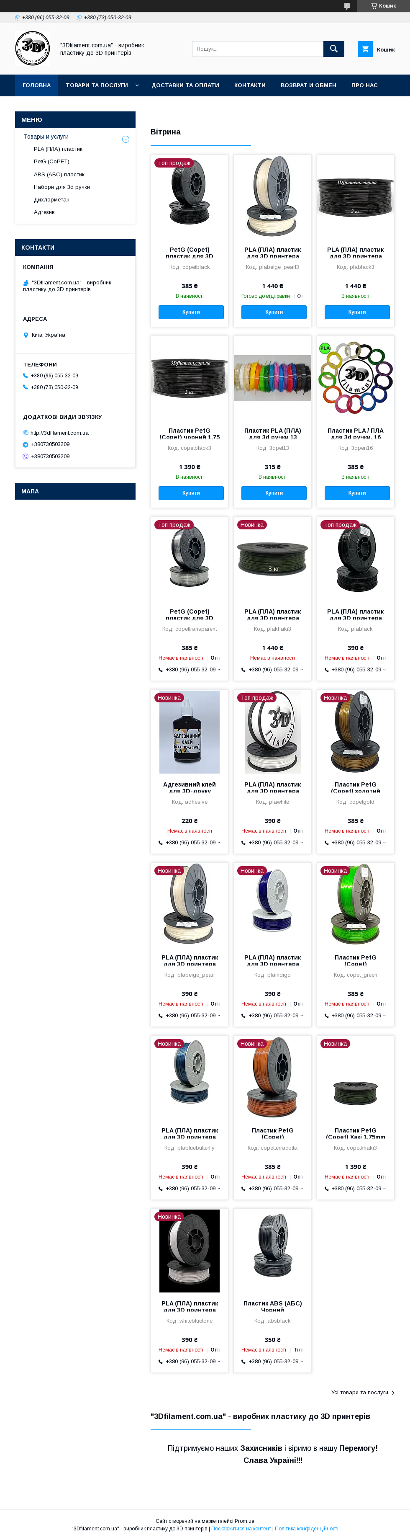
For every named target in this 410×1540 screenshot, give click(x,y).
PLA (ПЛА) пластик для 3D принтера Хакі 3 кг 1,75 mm (272, 618)
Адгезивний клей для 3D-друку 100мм (189, 791)
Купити (191, 312)
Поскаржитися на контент (241, 1529)
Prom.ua (244, 1521)
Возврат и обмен (308, 85)
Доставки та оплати (185, 85)
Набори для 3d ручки (62, 187)
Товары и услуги (46, 136)
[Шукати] (333, 49)
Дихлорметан (51, 199)
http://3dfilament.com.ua (60, 432)
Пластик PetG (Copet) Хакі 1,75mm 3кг (355, 1137)
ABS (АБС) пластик (59, 174)
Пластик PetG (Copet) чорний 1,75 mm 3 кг (189, 437)
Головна (37, 85)
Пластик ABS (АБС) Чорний (272, 1306)
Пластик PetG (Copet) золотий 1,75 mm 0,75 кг (355, 791)
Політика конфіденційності (306, 1529)
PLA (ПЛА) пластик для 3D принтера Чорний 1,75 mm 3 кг (355, 256)
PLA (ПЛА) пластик (58, 149)
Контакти (250, 85)
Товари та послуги (97, 85)
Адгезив (44, 212)
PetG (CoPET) (51, 161)
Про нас (364, 85)
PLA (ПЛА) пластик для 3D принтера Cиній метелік (189, 1137)
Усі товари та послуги (359, 1392)
